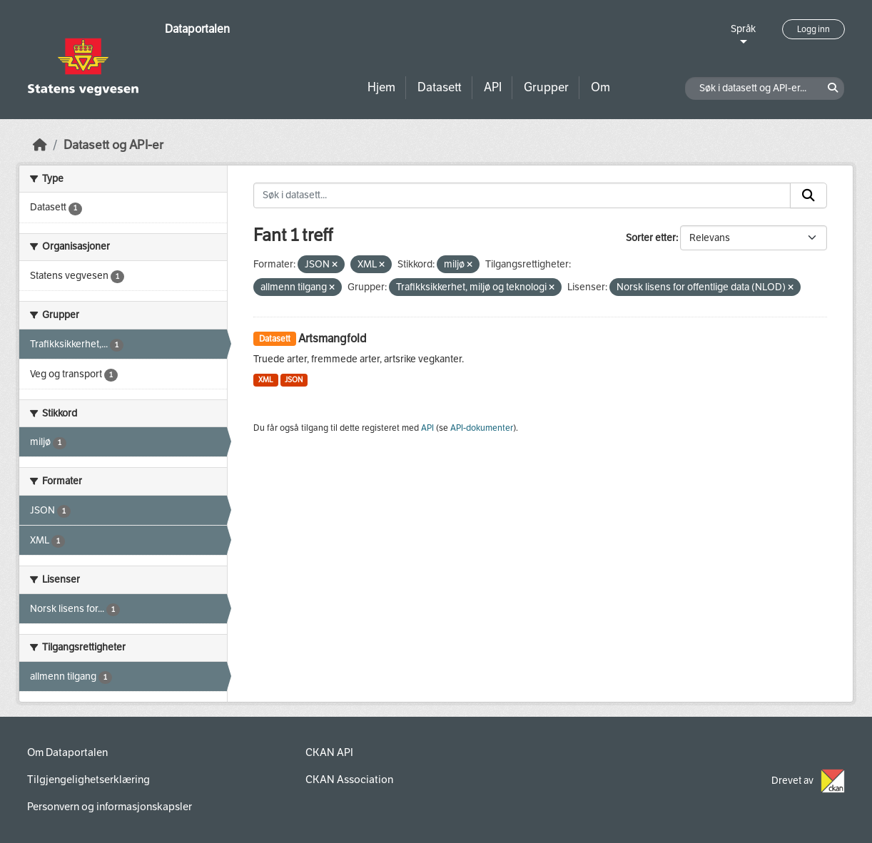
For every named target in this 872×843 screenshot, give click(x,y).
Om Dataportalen (67, 752)
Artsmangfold (332, 338)
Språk (743, 29)
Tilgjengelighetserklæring (88, 779)
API (493, 87)
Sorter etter (651, 238)
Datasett (439, 87)
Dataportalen (197, 29)
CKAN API (329, 752)
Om (600, 87)
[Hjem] (40, 145)
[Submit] (808, 195)
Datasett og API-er (113, 145)
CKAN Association (349, 779)
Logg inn (813, 29)
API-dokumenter (481, 428)
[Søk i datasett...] (522, 195)
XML (265, 379)
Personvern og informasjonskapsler (109, 806)
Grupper (546, 87)
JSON (294, 379)
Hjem (381, 87)
